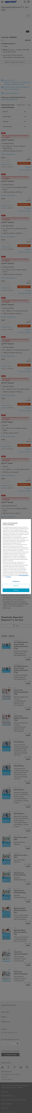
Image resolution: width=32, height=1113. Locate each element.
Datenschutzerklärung (24, 575)
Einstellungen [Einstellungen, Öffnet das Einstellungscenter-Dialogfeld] (16, 581)
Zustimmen (16, 590)
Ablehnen (16, 585)
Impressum (8, 576)
